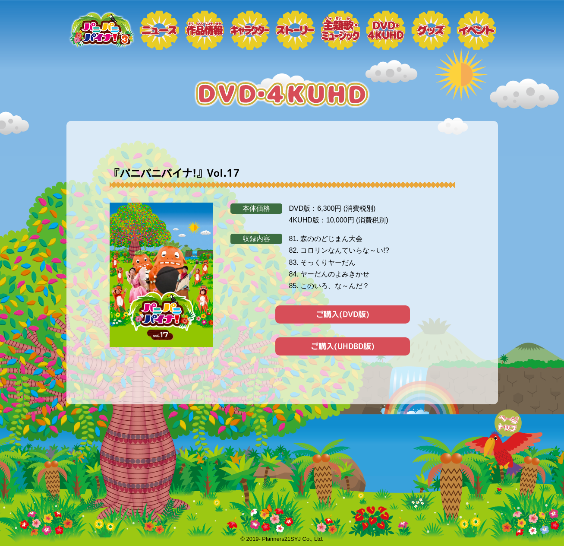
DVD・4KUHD (385, 30)
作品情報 (204, 30)
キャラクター (249, 30)
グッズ (431, 30)
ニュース (159, 30)
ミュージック (340, 30)
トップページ (100, 30)
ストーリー (295, 30)
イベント (476, 30)
